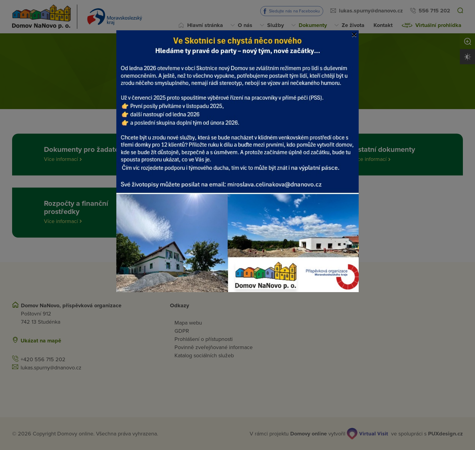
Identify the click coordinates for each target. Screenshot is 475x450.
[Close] (354, 34)
